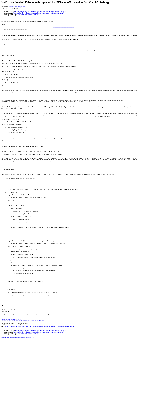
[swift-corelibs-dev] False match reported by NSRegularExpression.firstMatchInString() (40, 11)
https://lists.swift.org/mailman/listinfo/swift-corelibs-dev (23, 381)
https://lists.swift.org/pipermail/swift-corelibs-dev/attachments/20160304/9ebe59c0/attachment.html (39, 388)
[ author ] (36, 14)
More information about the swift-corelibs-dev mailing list (17, 399)
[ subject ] (30, 14)
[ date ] (19, 14)
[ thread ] (24, 14)
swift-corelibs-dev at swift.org (63, 29)
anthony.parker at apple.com (17, 6)
